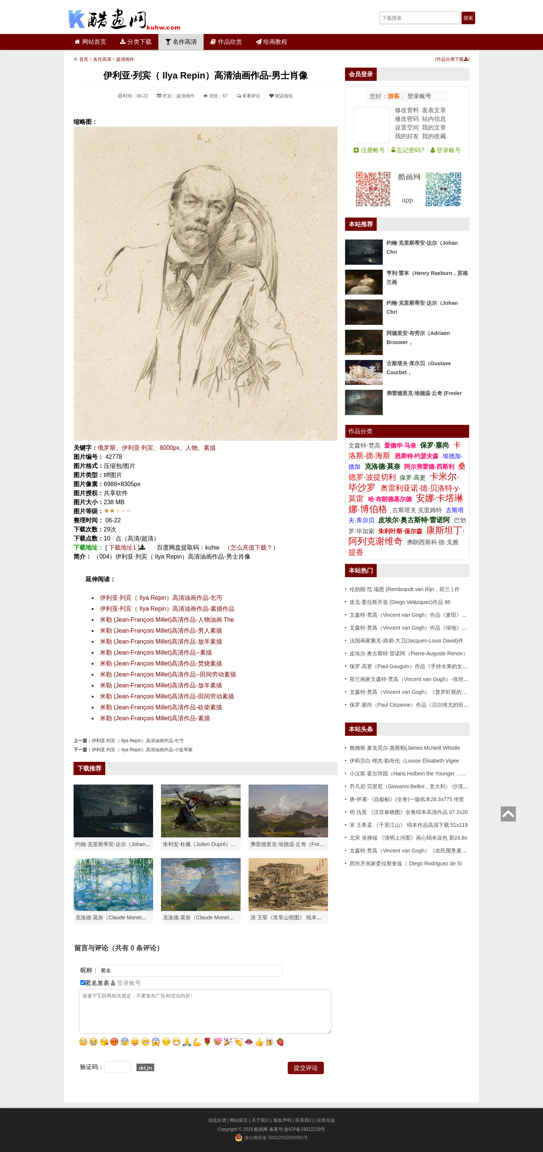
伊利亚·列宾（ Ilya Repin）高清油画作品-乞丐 (161, 598)
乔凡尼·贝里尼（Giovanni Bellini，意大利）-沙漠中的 (412, 786)
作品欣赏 (226, 42)
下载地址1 (122, 547)
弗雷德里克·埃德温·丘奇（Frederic (290, 844)
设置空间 (407, 127)
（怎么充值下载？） (251, 547)
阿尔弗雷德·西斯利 (429, 466)
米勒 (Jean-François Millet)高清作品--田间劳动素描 (168, 674)
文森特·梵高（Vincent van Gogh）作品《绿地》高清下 (413, 628)
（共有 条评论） (135, 948)
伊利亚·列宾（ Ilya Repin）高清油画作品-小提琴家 (142, 749)
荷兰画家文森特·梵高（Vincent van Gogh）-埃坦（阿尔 (414, 679)
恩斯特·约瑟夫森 (417, 456)
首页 (83, 59)
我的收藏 (434, 136)
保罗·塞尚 (435, 445)
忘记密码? (407, 150)
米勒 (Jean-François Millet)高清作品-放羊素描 (161, 641)
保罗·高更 (412, 477)
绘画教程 (271, 42)
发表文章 (434, 110)
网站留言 (239, 1120)
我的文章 (434, 127)
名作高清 (181, 42)
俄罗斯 (107, 448)
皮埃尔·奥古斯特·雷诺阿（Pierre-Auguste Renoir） (409, 653)
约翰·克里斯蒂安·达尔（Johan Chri (115, 844)
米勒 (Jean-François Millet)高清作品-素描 (155, 718)
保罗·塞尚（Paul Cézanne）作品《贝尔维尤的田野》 (412, 705)
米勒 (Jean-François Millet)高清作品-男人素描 (161, 630)
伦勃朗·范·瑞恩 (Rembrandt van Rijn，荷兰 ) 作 (405, 589)
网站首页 (90, 42)
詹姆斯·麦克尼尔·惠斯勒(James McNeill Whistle (405, 748)
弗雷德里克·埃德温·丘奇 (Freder (424, 393)
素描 (210, 448)
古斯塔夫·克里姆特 (417, 510)
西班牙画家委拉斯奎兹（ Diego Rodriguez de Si (406, 863)
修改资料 (407, 110)
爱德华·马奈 (401, 445)
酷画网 (261, 1129)
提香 (356, 552)
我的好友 (407, 136)
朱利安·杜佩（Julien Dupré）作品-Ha (206, 844)
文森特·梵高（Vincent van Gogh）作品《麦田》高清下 (413, 615)
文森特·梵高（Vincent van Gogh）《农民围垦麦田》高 (413, 851)
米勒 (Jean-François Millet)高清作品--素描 (156, 652)
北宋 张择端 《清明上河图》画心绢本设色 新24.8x (408, 838)
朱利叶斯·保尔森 (401, 531)
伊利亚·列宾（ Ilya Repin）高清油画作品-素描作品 (167, 608)
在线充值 (326, 1120)
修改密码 (407, 119)
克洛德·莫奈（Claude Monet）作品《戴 (209, 917)
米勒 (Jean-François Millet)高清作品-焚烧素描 (161, 663)
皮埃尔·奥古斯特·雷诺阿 (414, 520)
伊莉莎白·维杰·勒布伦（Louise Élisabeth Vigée (404, 761)
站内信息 (434, 119)
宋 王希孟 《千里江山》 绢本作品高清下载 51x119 (409, 825)
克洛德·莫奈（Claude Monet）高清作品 (121, 917)
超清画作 (125, 59)
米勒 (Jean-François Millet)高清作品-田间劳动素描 (167, 696)
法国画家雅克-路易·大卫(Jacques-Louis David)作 (406, 641)
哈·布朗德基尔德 (391, 499)
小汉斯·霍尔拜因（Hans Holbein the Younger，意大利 (413, 774)
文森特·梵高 (365, 445)
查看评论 (248, 96)
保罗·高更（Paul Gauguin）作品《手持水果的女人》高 (414, 666)
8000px (169, 448)
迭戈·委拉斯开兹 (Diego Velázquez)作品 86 (400, 602)
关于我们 (261, 1120)
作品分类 (360, 431)
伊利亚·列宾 (137, 448)
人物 (192, 448)
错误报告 (281, 96)
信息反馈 (217, 1120)
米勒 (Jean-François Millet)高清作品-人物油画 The (167, 619)
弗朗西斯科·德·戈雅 (433, 542)
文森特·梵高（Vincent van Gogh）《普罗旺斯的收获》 (413, 692)
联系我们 (304, 1120)
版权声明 (282, 1120)
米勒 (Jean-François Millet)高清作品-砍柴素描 (161, 707)
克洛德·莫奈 (382, 466)
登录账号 (418, 96)
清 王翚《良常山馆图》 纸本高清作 (291, 917)
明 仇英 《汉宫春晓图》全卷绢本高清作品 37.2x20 (409, 812)
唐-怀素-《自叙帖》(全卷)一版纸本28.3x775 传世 (407, 799)
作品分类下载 (452, 59)
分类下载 (135, 42)
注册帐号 (369, 150)
